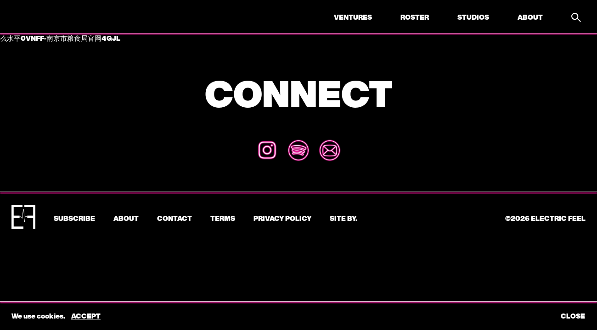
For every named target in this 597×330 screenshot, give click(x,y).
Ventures (353, 17)
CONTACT (174, 218)
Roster (414, 17)
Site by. (343, 218)
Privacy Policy (282, 218)
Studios (473, 17)
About (530, 17)
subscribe (74, 218)
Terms (222, 218)
